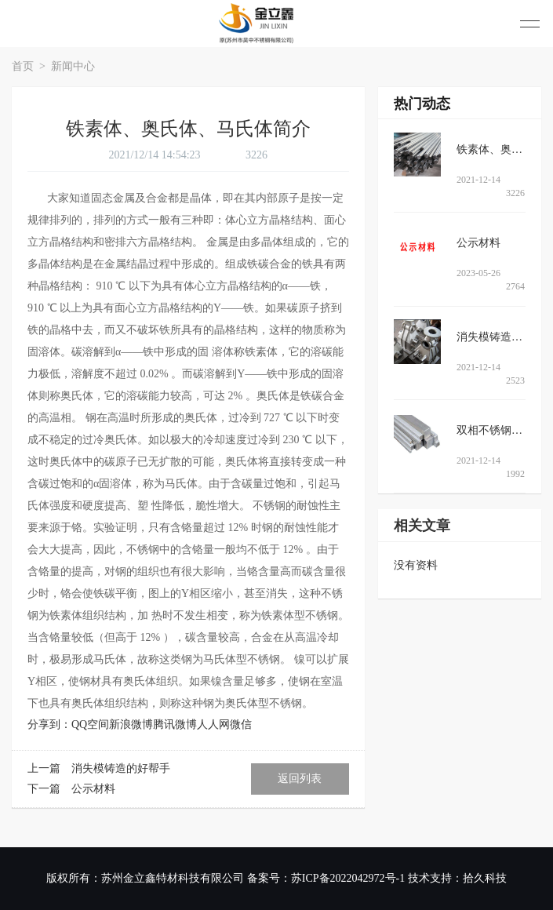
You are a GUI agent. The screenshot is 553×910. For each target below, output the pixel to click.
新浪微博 (131, 724)
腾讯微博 (175, 724)
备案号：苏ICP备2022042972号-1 (326, 878)
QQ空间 (90, 724)
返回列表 (300, 778)
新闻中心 (73, 66)
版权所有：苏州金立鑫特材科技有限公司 (145, 878)
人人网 (213, 724)
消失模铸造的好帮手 (120, 768)
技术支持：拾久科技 (457, 878)
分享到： (49, 724)
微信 (241, 724)
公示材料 (93, 789)
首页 (24, 66)
